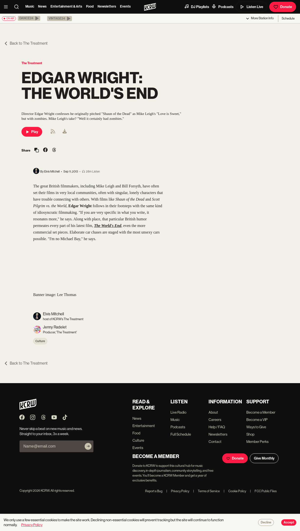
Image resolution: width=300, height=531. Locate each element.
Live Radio (178, 412)
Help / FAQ (217, 427)
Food (90, 6)
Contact (215, 441)
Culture (40, 341)
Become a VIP (257, 420)
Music (29, 6)
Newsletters (107, 6)
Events (125, 6)
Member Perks (257, 441)
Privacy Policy (177, 491)
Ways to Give (256, 427)
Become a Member (260, 412)
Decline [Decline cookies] (266, 522)
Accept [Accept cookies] (289, 522)
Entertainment (143, 426)
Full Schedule (180, 434)
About (213, 412)
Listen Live (251, 6)
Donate (282, 6)
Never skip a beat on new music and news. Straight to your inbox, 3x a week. (51, 431)
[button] (29, 18)
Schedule (288, 18)
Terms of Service (206, 491)
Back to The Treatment (26, 43)
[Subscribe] (88, 446)
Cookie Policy (235, 491)
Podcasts (222, 6)
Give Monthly (264, 458)
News (42, 6)
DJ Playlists (196, 6)
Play (32, 132)
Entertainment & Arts (66, 6)
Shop (250, 434)
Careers (215, 420)
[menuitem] (65, 131)
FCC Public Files (263, 491)
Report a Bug (153, 491)
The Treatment (31, 63)
